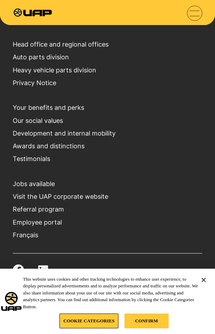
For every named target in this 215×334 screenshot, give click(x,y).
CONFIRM (146, 320)
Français (25, 235)
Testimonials (31, 158)
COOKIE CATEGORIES (89, 320)
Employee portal (37, 222)
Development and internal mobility (64, 133)
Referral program (38, 209)
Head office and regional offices (61, 44)
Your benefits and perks (48, 107)
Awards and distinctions (49, 146)
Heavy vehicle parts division (54, 70)
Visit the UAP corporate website (60, 196)
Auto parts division (41, 57)
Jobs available (34, 183)
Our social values (38, 120)
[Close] (203, 280)
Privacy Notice (34, 83)
